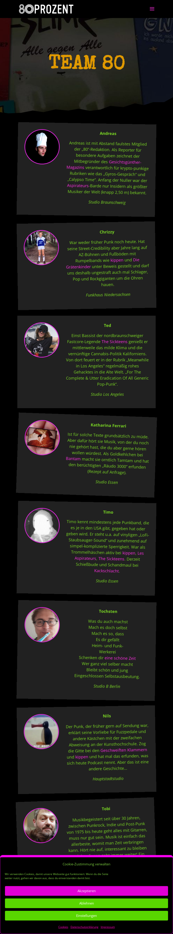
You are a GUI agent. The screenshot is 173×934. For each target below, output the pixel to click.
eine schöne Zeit (120, 658)
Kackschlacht (106, 571)
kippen (116, 260)
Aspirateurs (78, 186)
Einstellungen (86, 925)
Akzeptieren (86, 900)
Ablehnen (86, 912)
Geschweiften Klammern (123, 750)
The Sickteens (114, 341)
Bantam (73, 458)
